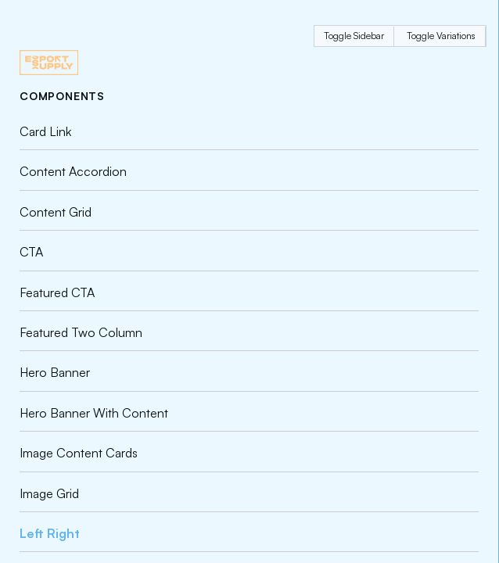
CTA (31, 252)
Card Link (45, 131)
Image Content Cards (79, 453)
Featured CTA (57, 292)
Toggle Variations (441, 35)
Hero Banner (55, 372)
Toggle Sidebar (354, 35)
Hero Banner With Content (94, 413)
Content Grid (56, 212)
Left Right (50, 533)
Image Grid (49, 493)
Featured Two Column (81, 332)
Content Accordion (73, 171)
